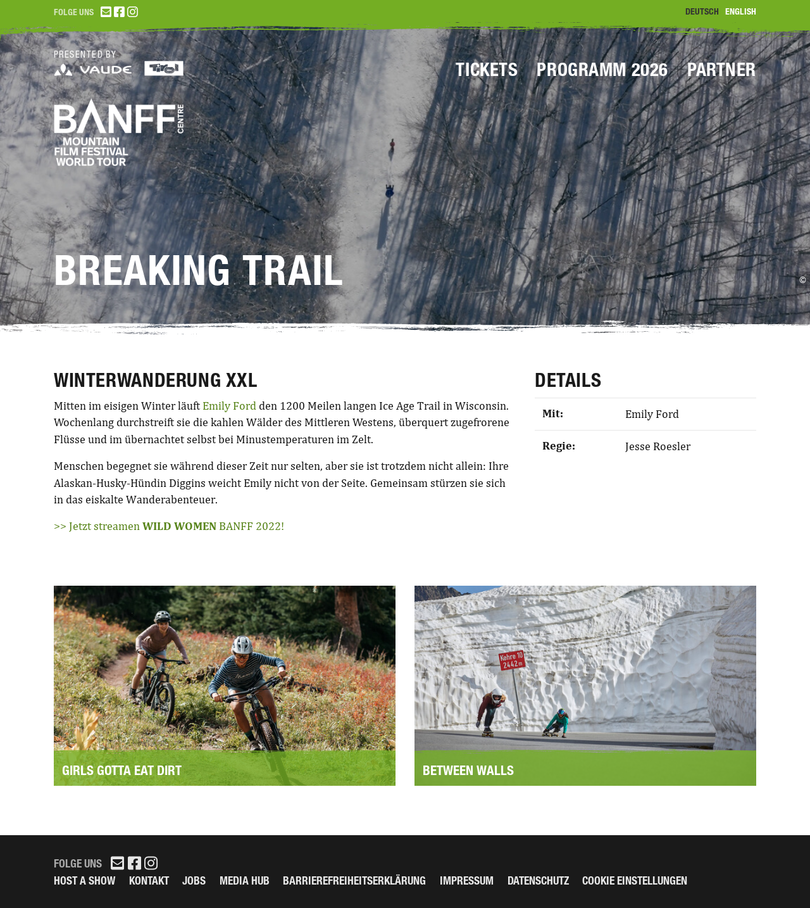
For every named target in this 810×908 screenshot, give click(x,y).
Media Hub (245, 880)
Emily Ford (229, 406)
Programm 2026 (602, 69)
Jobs (194, 880)
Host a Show (84, 880)
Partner (721, 69)
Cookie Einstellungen (634, 880)
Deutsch (702, 11)
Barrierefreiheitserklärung (354, 880)
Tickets (487, 69)
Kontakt (149, 880)
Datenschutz (538, 880)
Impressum (467, 880)
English (740, 11)
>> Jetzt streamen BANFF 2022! (169, 526)
